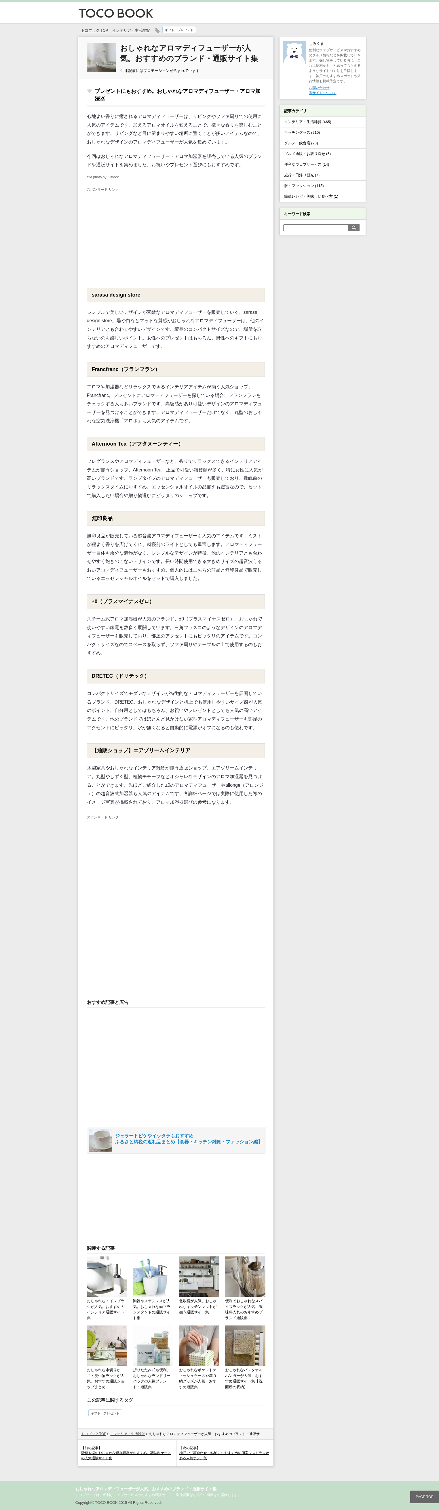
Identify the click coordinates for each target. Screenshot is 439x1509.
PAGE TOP (425, 1497)
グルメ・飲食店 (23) (301, 143)
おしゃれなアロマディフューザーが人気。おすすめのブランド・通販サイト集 (145, 1489)
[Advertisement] (135, 236)
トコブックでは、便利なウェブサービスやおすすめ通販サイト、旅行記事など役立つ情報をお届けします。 (158, 1495)
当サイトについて (323, 93)
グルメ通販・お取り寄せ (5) (307, 154)
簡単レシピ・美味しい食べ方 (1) (311, 196)
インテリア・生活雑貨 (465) (307, 122)
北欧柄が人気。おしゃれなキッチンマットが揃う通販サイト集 (197, 1306)
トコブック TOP (94, 1434)
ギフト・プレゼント (179, 30)
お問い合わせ (319, 88)
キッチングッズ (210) (302, 132)
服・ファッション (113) (304, 186)
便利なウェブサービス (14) (306, 164)
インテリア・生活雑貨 (131, 30)
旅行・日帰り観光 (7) (302, 175)
